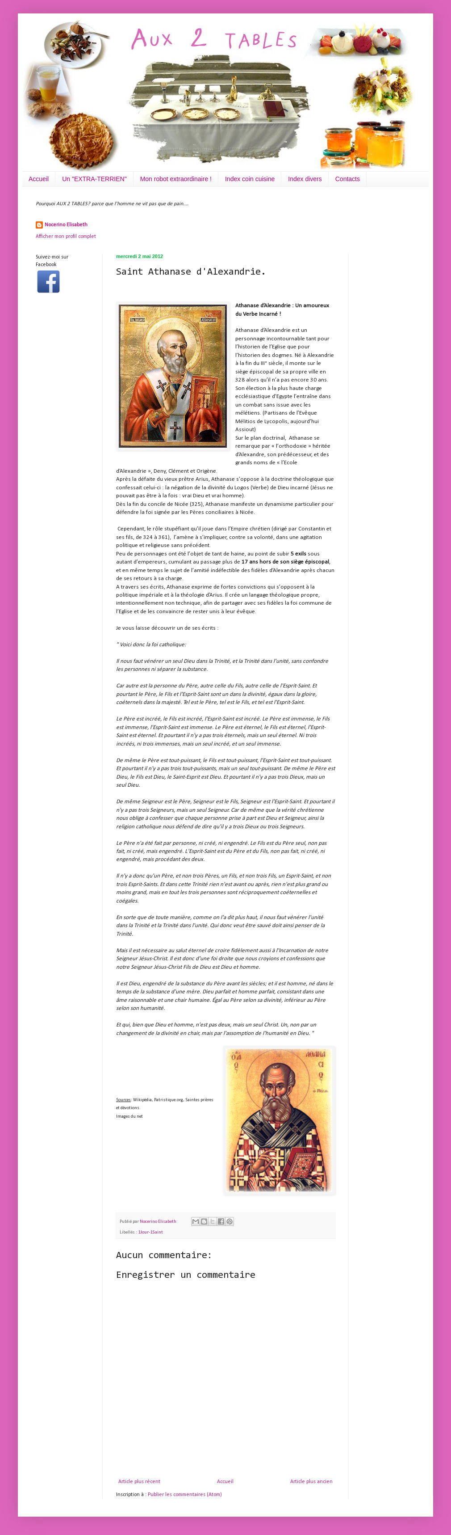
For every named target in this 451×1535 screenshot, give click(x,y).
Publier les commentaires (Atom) (185, 1494)
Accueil (39, 178)
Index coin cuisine (250, 178)
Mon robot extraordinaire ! (176, 178)
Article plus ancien (311, 1481)
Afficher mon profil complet (66, 236)
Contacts (347, 178)
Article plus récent (139, 1481)
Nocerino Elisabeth (66, 225)
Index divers (305, 178)
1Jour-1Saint (150, 1232)
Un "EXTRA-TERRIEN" (94, 178)
